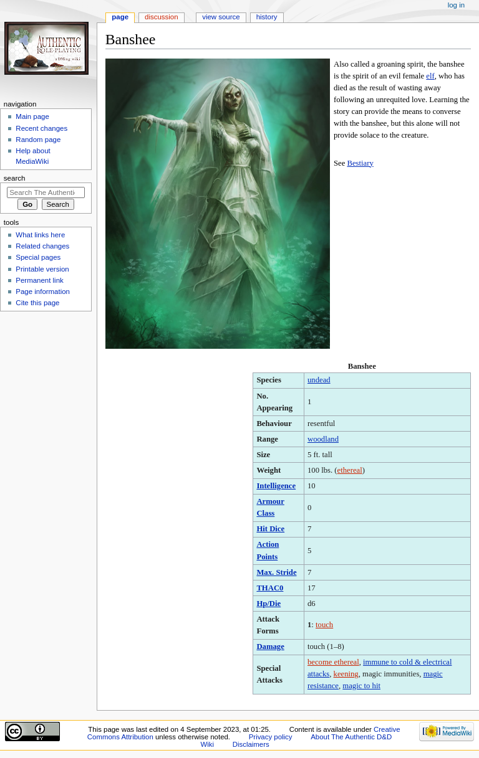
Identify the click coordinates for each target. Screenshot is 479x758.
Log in (456, 5)
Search (15, 178)
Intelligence (276, 485)
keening (346, 674)
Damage (270, 646)
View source (221, 17)
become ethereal (333, 662)
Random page (38, 139)
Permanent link (39, 280)
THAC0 (269, 588)
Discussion (161, 17)
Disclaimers (251, 744)
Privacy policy (271, 737)
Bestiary (360, 163)
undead (319, 380)
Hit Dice (270, 528)
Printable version (42, 269)
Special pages (38, 257)
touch (324, 624)
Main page (32, 116)
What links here (40, 235)
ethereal (349, 470)
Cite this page (37, 302)
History (267, 17)
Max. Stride (276, 572)
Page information (43, 291)
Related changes (42, 246)
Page (120, 17)
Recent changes (41, 128)
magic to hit (361, 685)
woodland (323, 439)
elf (430, 76)
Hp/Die (268, 603)
